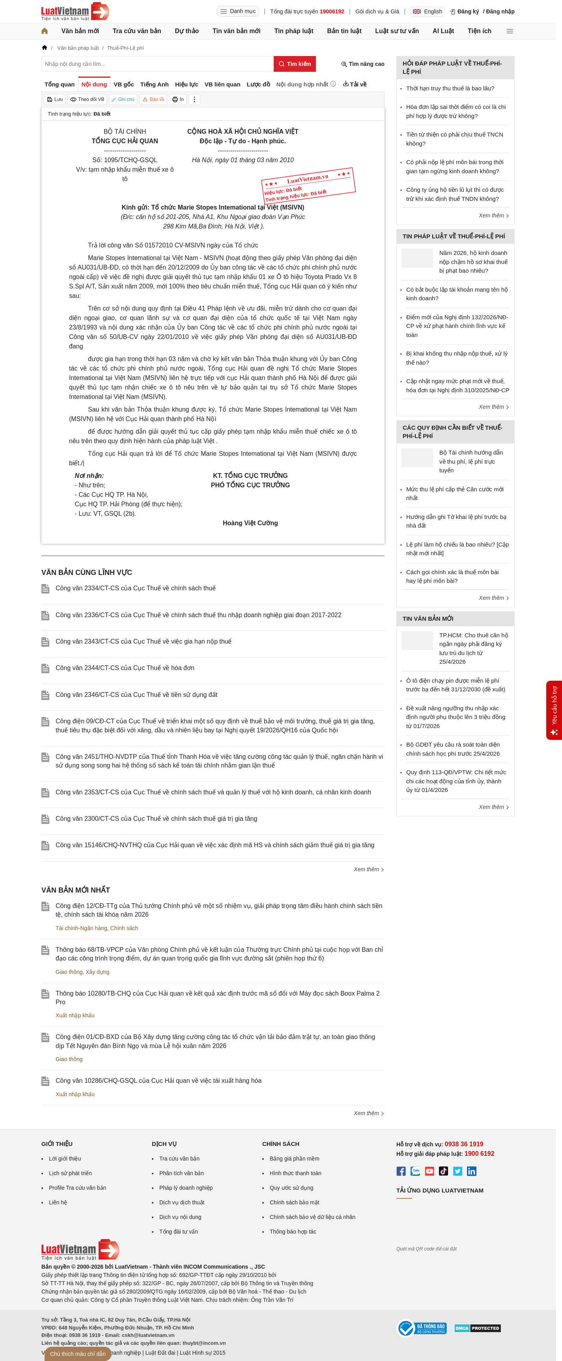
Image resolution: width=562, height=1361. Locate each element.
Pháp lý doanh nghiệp (186, 1188)
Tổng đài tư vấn (178, 1231)
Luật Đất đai (160, 1353)
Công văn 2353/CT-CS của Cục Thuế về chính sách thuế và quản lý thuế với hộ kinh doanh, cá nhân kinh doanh (213, 792)
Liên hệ (58, 1202)
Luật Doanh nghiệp (117, 1353)
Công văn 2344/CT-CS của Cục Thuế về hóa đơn (125, 668)
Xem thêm (369, 869)
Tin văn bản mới (237, 31)
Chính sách (124, 928)
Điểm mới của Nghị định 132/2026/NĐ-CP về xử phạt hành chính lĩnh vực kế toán (457, 326)
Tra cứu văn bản (137, 31)
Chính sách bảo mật (294, 1202)
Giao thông (69, 972)
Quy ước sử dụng (292, 1188)
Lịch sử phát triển (70, 1173)
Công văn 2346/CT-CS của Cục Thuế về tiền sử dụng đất (136, 694)
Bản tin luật (344, 31)
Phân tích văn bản (181, 1173)
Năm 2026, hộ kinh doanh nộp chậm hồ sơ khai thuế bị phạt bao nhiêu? (473, 261)
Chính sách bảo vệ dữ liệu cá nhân (312, 1217)
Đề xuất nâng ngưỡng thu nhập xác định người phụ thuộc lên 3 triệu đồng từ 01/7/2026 (455, 717)
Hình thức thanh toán (295, 1173)
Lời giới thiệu (65, 1158)
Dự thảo (187, 31)
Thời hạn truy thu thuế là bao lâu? (450, 88)
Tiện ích (479, 31)
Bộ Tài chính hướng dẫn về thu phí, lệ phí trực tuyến (471, 461)
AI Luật (443, 31)
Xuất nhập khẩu (75, 1015)
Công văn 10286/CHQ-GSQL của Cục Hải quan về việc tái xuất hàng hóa (158, 1080)
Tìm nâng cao (363, 64)
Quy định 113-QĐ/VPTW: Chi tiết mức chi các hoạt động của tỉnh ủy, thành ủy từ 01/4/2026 (456, 781)
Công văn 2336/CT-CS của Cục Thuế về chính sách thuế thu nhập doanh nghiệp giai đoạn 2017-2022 (199, 615)
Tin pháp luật (293, 31)
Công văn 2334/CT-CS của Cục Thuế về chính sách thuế (136, 588)
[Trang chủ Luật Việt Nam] (75, 11)
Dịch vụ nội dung (180, 1217)
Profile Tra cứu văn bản (77, 1188)
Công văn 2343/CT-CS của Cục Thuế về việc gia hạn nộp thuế (144, 641)
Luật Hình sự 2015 (203, 1353)
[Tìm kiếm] (295, 64)
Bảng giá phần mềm (294, 1158)
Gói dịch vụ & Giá (377, 11)
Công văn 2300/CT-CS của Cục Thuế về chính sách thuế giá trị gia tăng (156, 818)
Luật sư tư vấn (397, 31)
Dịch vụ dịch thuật (182, 1202)
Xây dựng (97, 972)
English (427, 11)
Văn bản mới (80, 31)
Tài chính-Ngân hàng (81, 928)
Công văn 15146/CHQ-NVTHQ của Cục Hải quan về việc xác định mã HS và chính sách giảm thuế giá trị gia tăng (215, 845)
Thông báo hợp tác (293, 1231)
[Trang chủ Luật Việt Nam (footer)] (80, 1258)
